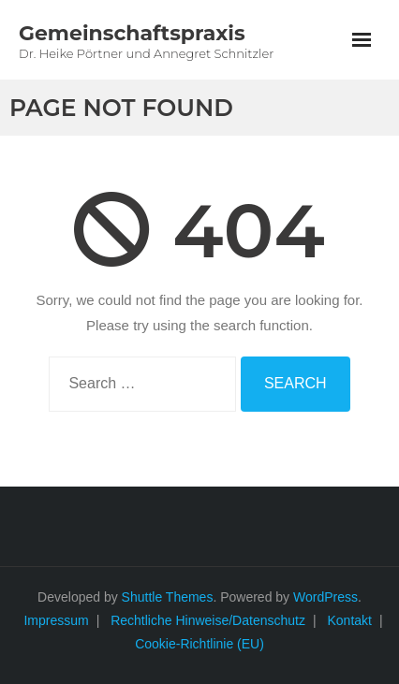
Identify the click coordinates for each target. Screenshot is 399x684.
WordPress (325, 596)
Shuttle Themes (168, 596)
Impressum (55, 620)
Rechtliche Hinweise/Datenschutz (208, 620)
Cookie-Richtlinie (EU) (199, 643)
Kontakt (349, 620)
